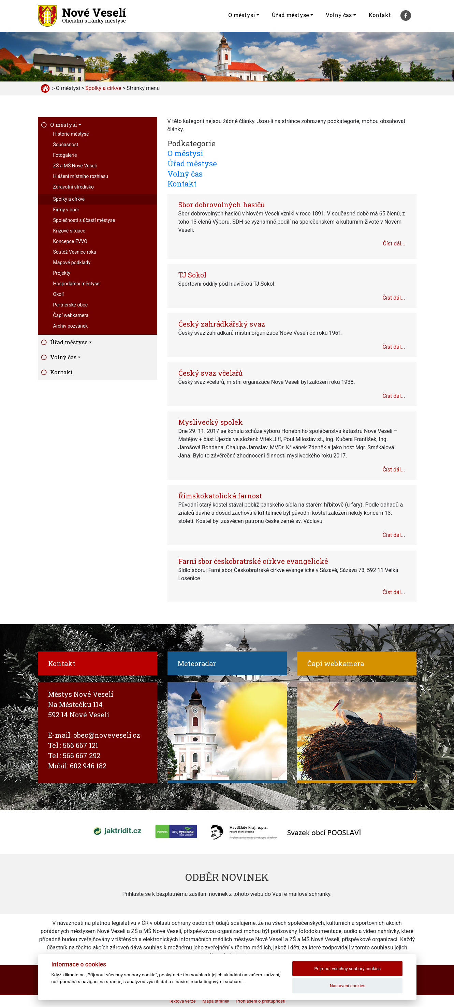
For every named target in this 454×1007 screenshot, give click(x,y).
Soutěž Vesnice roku (74, 252)
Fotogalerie (65, 155)
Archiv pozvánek (70, 326)
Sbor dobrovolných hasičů (221, 204)
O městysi (241, 14)
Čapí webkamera (71, 315)
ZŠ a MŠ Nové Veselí (75, 165)
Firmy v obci (66, 209)
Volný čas (338, 14)
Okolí (58, 294)
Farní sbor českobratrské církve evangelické (253, 561)
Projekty (62, 273)
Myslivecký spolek (210, 422)
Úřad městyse (290, 14)
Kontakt (379, 14)
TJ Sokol (192, 274)
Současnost (65, 144)
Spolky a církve (69, 199)
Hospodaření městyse (76, 283)
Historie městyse (71, 134)
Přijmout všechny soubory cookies (347, 968)
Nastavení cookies (347, 985)
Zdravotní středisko (73, 187)
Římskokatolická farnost (220, 495)
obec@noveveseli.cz (106, 735)
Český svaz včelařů (210, 373)
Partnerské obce (70, 304)
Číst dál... (394, 243)
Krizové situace (69, 231)
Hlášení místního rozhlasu (80, 176)
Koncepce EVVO (70, 241)
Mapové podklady (72, 262)
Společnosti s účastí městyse (84, 220)
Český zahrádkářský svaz (221, 323)
